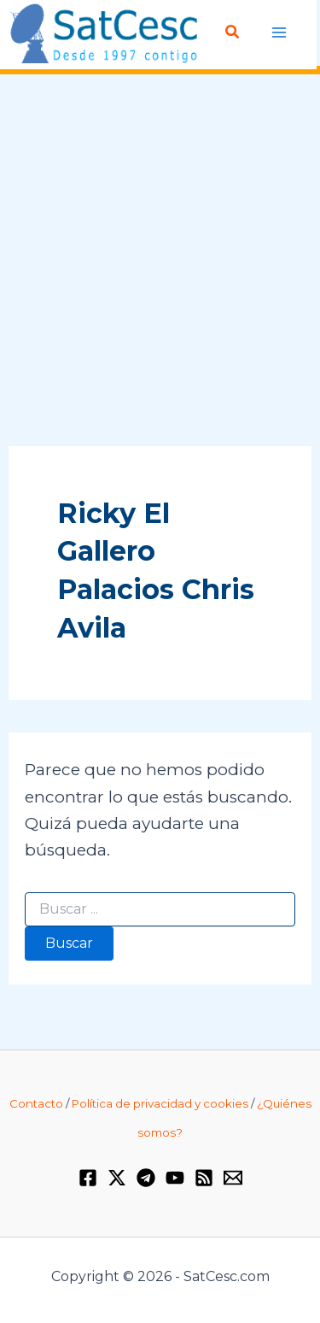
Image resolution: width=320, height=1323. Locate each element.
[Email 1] (233, 1177)
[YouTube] (175, 1177)
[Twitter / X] (117, 1177)
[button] (233, 32)
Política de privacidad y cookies (160, 1103)
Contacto (36, 1103)
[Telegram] (146, 1177)
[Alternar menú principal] (279, 33)
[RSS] (204, 1177)
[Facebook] (88, 1177)
